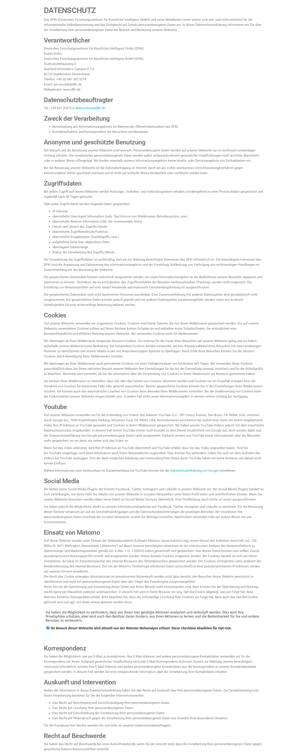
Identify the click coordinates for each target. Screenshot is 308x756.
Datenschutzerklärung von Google (194, 471)
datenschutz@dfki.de (90, 108)
